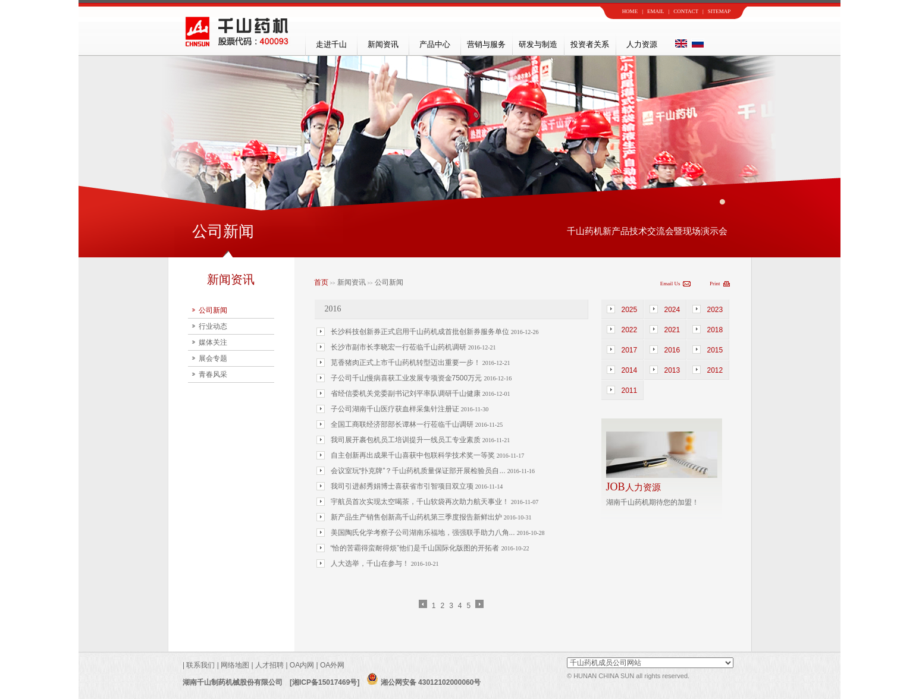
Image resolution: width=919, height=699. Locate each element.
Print (715, 283)
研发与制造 (538, 44)
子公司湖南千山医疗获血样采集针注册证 (396, 409)
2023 (715, 310)
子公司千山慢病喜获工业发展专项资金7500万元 (407, 378)
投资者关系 (589, 44)
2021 (672, 330)
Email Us (670, 283)
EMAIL (655, 11)
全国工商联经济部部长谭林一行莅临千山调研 (403, 424)
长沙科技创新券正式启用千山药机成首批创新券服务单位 (421, 332)
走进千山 (331, 44)
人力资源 (641, 44)
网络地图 (235, 665)
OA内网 (303, 665)
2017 (630, 350)
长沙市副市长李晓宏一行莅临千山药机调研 (399, 347)
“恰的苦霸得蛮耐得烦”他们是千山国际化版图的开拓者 (416, 548)
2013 (672, 370)
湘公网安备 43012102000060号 (423, 682)
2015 (715, 350)
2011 (630, 390)
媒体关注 (213, 342)
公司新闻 (213, 310)
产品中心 (434, 44)
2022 (630, 330)
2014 (630, 370)
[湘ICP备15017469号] (324, 682)
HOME (630, 11)
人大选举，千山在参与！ (371, 563)
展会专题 (213, 358)
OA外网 (332, 665)
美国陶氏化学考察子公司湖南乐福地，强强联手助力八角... (424, 532)
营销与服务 (486, 44)
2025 (630, 310)
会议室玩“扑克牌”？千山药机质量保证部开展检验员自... (419, 471)
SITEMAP (719, 11)
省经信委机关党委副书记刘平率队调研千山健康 (406, 393)
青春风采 (213, 374)
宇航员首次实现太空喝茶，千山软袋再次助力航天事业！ (421, 502)
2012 (715, 370)
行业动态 (213, 326)
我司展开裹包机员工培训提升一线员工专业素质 (406, 440)
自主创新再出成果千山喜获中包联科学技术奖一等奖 (414, 455)
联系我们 (199, 665)
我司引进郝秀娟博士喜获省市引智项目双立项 (403, 486)
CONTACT (685, 11)
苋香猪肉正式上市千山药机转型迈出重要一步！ (406, 362)
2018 (715, 330)
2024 (672, 310)
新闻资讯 (383, 44)
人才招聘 (269, 665)
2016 (672, 350)
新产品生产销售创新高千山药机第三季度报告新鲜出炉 (417, 517)
